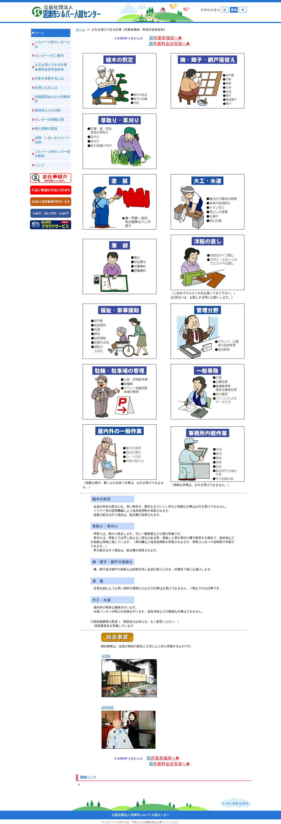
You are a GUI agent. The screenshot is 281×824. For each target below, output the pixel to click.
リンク (39, 165)
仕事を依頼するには (49, 78)
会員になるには (46, 87)
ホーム (39, 33)
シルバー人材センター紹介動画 (52, 154)
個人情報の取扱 (46, 128)
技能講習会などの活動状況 (52, 99)
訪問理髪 (108, 707)
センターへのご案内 (49, 55)
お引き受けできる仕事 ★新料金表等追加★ (51, 67)
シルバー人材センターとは (52, 44)
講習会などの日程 (48, 110)
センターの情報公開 (49, 119)
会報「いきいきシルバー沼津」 (52, 140)
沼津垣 (106, 656)
